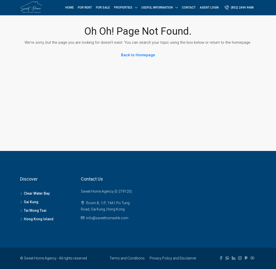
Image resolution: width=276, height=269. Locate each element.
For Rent (85, 7)
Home (69, 7)
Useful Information (157, 7)
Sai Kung (31, 202)
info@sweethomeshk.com (107, 218)
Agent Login (209, 7)
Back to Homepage (138, 55)
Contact (189, 7)
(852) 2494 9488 (239, 7)
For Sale (103, 7)
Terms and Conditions (127, 258)
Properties (123, 7)
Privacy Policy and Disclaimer (173, 258)
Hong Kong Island (38, 219)
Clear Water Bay (37, 193)
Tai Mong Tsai (35, 210)
